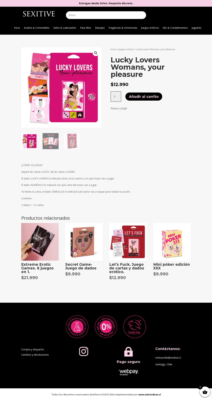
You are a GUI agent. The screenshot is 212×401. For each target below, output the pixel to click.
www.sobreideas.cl (149, 394)
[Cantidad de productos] (116, 96)
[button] (96, 53)
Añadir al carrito (144, 96)
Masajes (100, 28)
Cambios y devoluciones (35, 355)
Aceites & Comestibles (36, 28)
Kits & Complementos (175, 28)
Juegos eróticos (150, 28)
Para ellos (85, 28)
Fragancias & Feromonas (123, 28)
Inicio (17, 28)
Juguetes (196, 28)
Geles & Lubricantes (64, 28)
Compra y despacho (32, 349)
